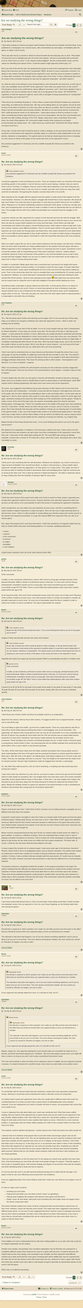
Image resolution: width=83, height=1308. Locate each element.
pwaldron (4, 794)
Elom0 (3, 610)
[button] (80, 25)
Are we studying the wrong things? (22, 20)
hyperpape (5, 913)
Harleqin (11, 482)
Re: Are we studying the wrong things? (22, 161)
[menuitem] (16, 10)
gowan (3, 559)
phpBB (34, 1294)
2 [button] (77, 25)
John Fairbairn (6, 29)
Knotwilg (11, 447)
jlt (10, 886)
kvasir (3, 153)
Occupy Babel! (6, 947)
